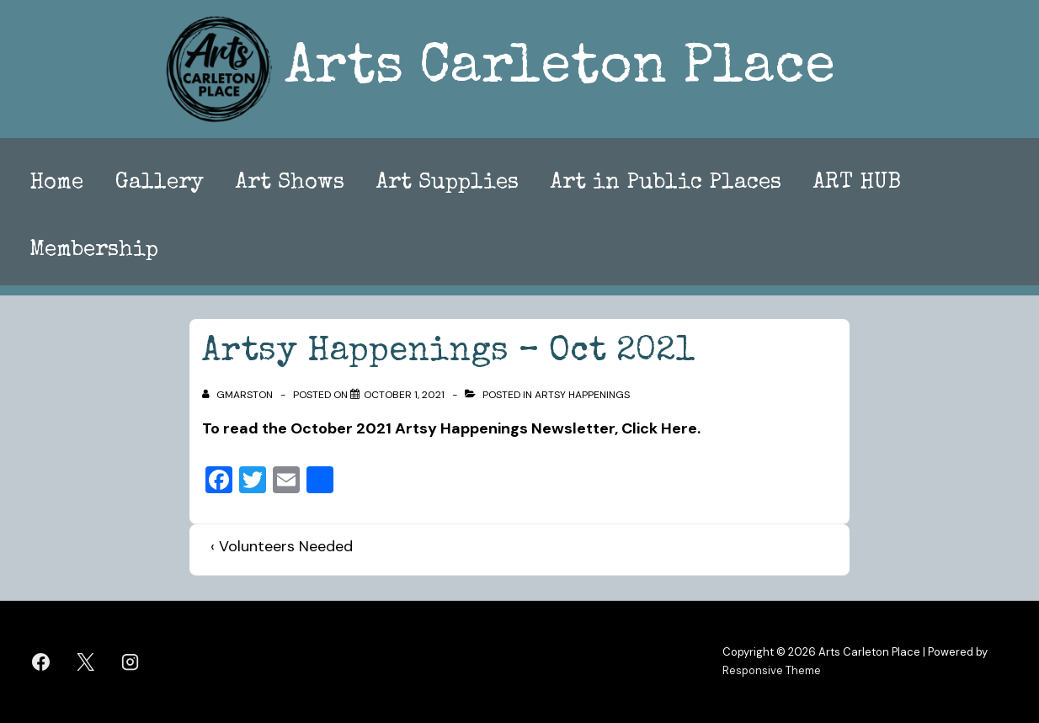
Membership (93, 251)
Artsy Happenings (582, 394)
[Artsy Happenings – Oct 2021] (404, 394)
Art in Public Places (666, 183)
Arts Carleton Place (560, 69)
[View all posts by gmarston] (238, 394)
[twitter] (86, 661)
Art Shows (290, 183)
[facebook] (41, 661)
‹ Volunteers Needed (281, 546)
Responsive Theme (771, 670)
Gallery (159, 183)
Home (56, 183)
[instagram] (131, 661)
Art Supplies (447, 183)
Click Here (659, 428)
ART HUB (857, 183)
